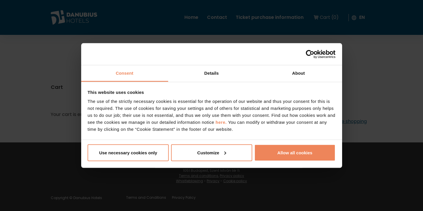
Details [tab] (211, 73)
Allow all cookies (295, 152)
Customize (211, 152)
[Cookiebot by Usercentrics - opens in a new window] (310, 54)
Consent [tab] (124, 73)
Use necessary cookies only (128, 152)
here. (222, 122)
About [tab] (298, 73)
